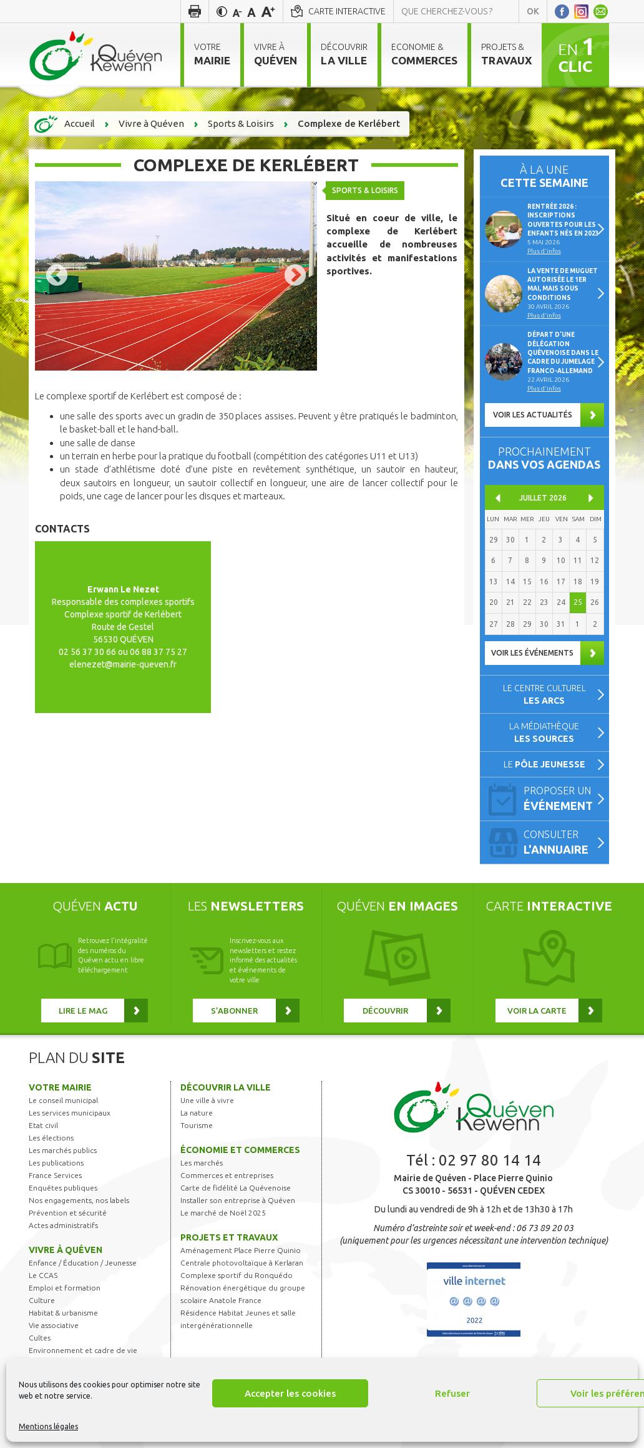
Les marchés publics (63, 1150)
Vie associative (54, 1325)
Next (295, 276)
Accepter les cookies (290, 1393)
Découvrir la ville (225, 1087)
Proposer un (561, 799)
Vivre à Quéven (65, 1250)
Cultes (40, 1338)
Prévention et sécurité (68, 1213)
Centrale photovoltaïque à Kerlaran (241, 1263)
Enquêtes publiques (63, 1188)
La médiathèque (544, 732)
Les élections (51, 1138)
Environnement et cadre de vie (83, 1350)
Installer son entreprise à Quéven (237, 1200)
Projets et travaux (229, 1237)
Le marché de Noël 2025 (223, 1213)
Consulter (561, 843)
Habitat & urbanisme (63, 1313)
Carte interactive (347, 11)
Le (544, 764)
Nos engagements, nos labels (79, 1200)
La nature (196, 1113)
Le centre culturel (544, 694)
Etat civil (43, 1125)
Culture (42, 1300)
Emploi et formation (64, 1288)
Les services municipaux (69, 1113)
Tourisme (196, 1125)
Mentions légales (48, 1426)
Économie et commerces (240, 1150)
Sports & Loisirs (366, 190)
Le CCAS (43, 1275)
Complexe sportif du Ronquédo (236, 1275)
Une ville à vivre (207, 1100)
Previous (56, 276)
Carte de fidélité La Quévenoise (235, 1188)
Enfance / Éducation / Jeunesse (83, 1263)
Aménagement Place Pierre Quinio (240, 1250)
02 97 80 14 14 (490, 1160)
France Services (55, 1175)
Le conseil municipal (63, 1100)
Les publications (56, 1163)
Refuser (452, 1393)
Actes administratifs (63, 1225)
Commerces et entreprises (226, 1175)
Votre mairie (60, 1087)
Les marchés (201, 1163)
